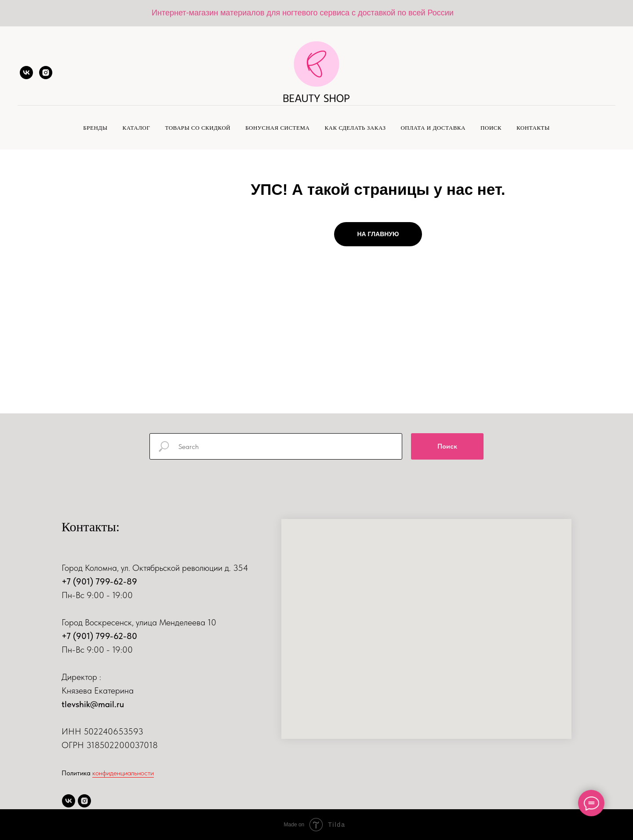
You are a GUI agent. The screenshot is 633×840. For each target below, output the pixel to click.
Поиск (491, 127)
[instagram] (45, 72)
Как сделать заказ (355, 127)
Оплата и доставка (432, 127)
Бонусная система (277, 127)
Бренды (95, 127)
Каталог (136, 127)
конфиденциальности (123, 773)
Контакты (533, 127)
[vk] (26, 72)
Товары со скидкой (197, 127)
